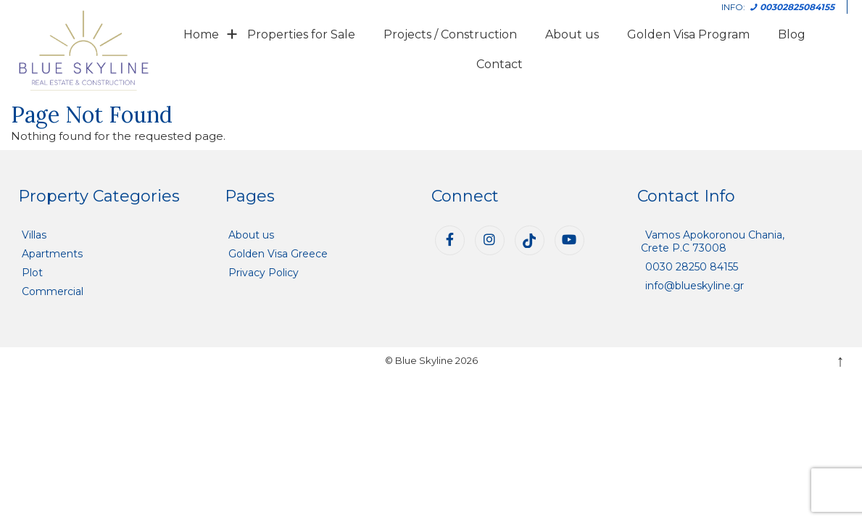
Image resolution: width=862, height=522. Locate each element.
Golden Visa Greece (278, 253)
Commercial (52, 291)
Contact (499, 64)
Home (201, 34)
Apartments (52, 253)
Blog (791, 34)
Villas (34, 234)
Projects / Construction (450, 34)
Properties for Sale (301, 34)
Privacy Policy (263, 272)
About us (572, 34)
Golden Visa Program (688, 34)
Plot (32, 272)
